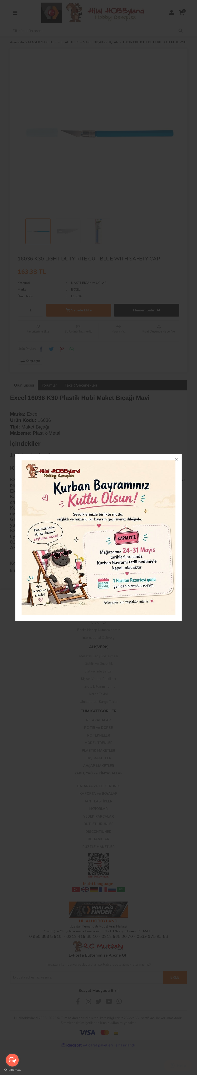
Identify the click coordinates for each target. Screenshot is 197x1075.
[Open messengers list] (12, 1060)
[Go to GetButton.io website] (12, 1069)
